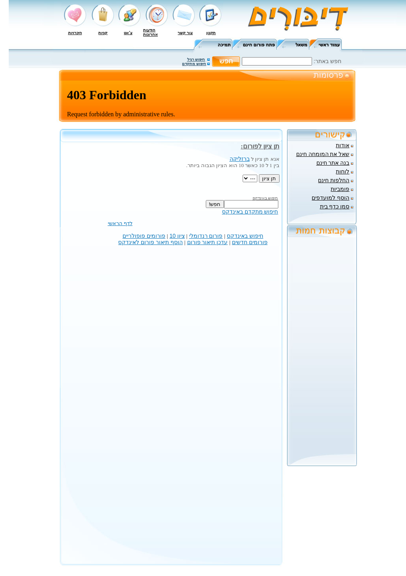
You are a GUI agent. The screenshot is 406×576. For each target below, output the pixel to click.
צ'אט (128, 33)
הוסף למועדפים (330, 198)
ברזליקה (240, 159)
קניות (102, 33)
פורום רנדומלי (206, 236)
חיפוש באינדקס (245, 236)
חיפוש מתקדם (194, 64)
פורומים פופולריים (144, 236)
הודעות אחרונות (150, 32)
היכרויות (75, 33)
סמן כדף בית (335, 206)
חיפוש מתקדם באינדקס (250, 211)
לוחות (342, 171)
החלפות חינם (333, 180)
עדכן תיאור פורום (207, 242)
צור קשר (185, 33)
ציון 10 (177, 236)
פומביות (340, 189)
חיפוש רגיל (196, 59)
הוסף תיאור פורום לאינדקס (150, 242)
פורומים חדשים (250, 242)
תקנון (211, 33)
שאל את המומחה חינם (323, 154)
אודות (342, 145)
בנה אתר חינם (333, 163)
